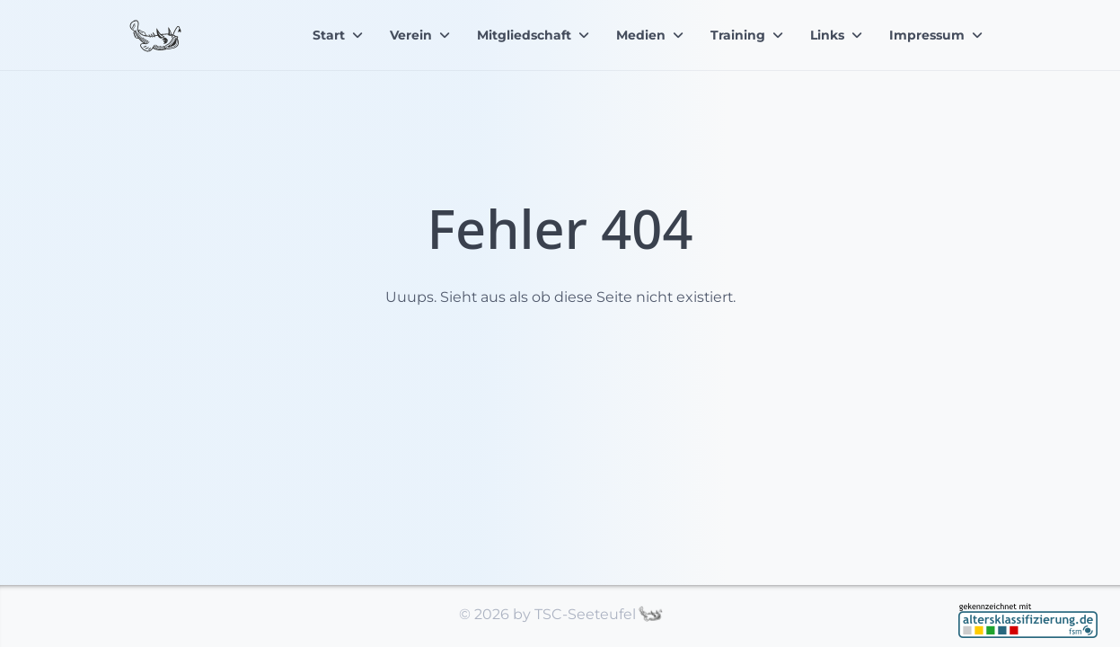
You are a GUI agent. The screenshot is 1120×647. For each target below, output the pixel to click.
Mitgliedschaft (524, 35)
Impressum (927, 35)
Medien (641, 35)
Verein (411, 35)
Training (737, 35)
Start (329, 35)
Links (827, 35)
